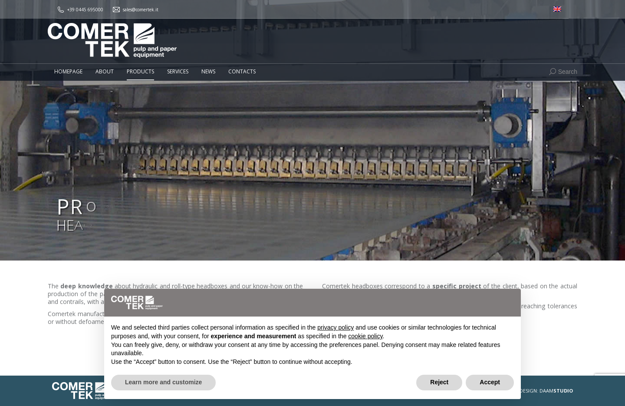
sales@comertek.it (140, 10)
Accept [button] (490, 382)
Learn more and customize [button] (163, 382)
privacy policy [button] (335, 327)
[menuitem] (557, 9)
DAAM (556, 390)
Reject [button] (439, 382)
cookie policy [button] (365, 336)
